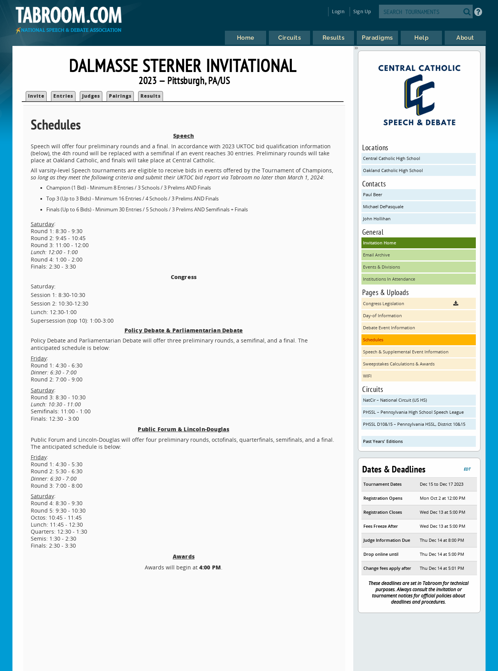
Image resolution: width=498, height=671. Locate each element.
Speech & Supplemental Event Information (406, 352)
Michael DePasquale (383, 206)
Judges (91, 96)
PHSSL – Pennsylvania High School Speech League (413, 412)
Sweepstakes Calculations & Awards (399, 364)
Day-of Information (382, 315)
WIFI (367, 376)
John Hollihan (377, 218)
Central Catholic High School (391, 158)
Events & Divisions (381, 267)
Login (338, 11)
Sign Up (362, 11)
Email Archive (376, 255)
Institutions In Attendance (389, 279)
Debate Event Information (389, 327)
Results (150, 96)
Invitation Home (379, 243)
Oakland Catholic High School (393, 170)
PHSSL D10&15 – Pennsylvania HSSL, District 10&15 (414, 424)
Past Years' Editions (383, 441)
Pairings (120, 96)
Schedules (373, 340)
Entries (63, 96)
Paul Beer (372, 194)
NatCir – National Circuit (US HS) (395, 400)
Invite (36, 96)
